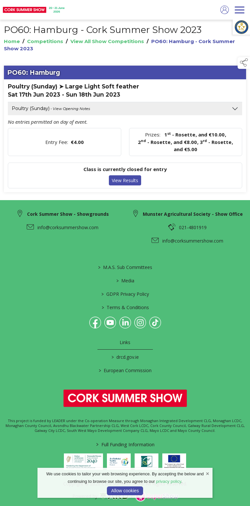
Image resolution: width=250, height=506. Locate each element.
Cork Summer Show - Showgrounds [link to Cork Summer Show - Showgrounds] (68, 214)
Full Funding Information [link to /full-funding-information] (125, 444)
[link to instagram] (140, 322)
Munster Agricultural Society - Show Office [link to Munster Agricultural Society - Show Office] (193, 214)
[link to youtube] (110, 322)
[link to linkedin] (125, 322)
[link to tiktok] (155, 322)
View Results (125, 181)
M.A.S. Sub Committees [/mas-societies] (125, 267)
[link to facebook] (95, 322)
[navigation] (239, 10)
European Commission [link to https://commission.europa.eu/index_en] (125, 370)
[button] (244, 63)
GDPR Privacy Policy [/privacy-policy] (125, 294)
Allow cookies (125, 490)
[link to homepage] (34, 10)
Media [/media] (125, 280)
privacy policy (168, 481)
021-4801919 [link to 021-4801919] (193, 227)
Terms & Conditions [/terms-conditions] (125, 307)
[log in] (224, 10)
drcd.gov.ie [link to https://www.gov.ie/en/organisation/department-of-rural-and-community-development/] (125, 357)
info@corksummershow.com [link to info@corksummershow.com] (67, 227)
